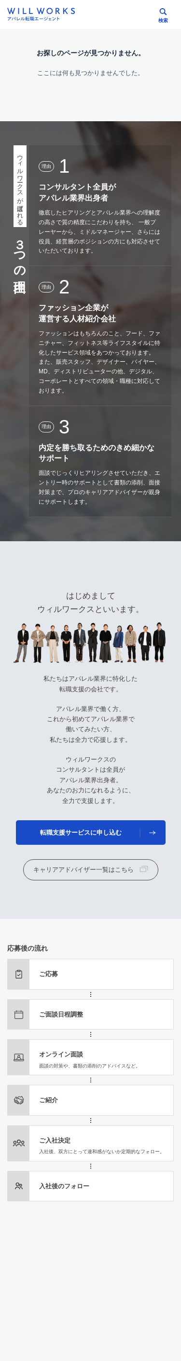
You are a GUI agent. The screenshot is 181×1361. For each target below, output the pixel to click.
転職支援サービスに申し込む (81, 832)
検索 (163, 20)
